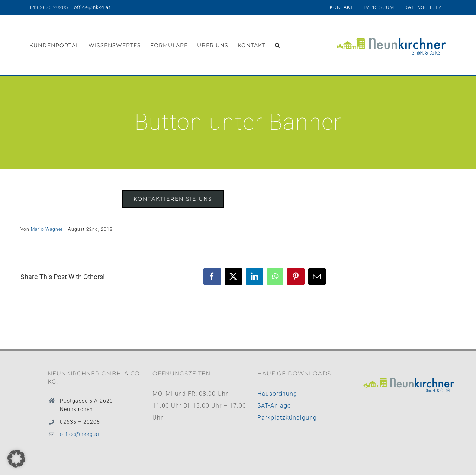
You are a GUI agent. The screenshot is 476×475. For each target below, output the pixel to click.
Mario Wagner (47, 229)
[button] (277, 45)
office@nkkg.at (92, 7)
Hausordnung (277, 393)
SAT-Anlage (274, 405)
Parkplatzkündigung (287, 417)
